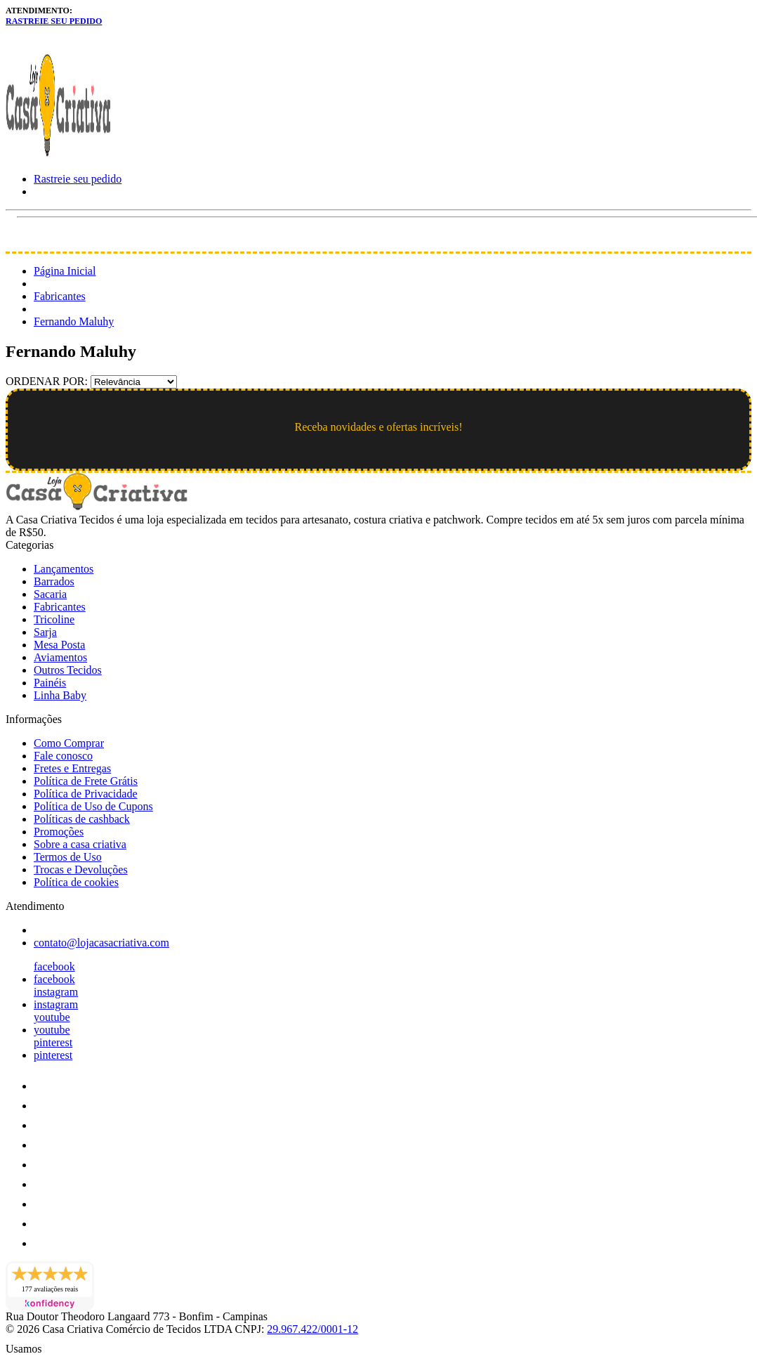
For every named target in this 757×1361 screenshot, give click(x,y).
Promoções (59, 832)
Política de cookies (76, 882)
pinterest (53, 1042)
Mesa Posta (59, 645)
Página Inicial (65, 271)
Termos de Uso (68, 857)
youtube (52, 1017)
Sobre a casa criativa (80, 844)
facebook (54, 966)
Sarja (45, 632)
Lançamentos (63, 569)
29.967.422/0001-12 (312, 1329)
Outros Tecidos (68, 670)
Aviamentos (60, 657)
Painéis (50, 683)
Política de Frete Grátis (86, 781)
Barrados (54, 581)
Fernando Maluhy (74, 321)
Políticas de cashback (82, 819)
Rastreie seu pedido (54, 21)
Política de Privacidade (86, 794)
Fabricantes (60, 296)
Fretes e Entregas (72, 768)
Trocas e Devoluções (81, 869)
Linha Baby (60, 695)
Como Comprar (69, 743)
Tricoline (54, 619)
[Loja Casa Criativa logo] (58, 155)
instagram (56, 992)
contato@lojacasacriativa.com (101, 943)
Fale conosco (63, 756)
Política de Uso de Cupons (93, 806)
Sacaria (50, 594)
